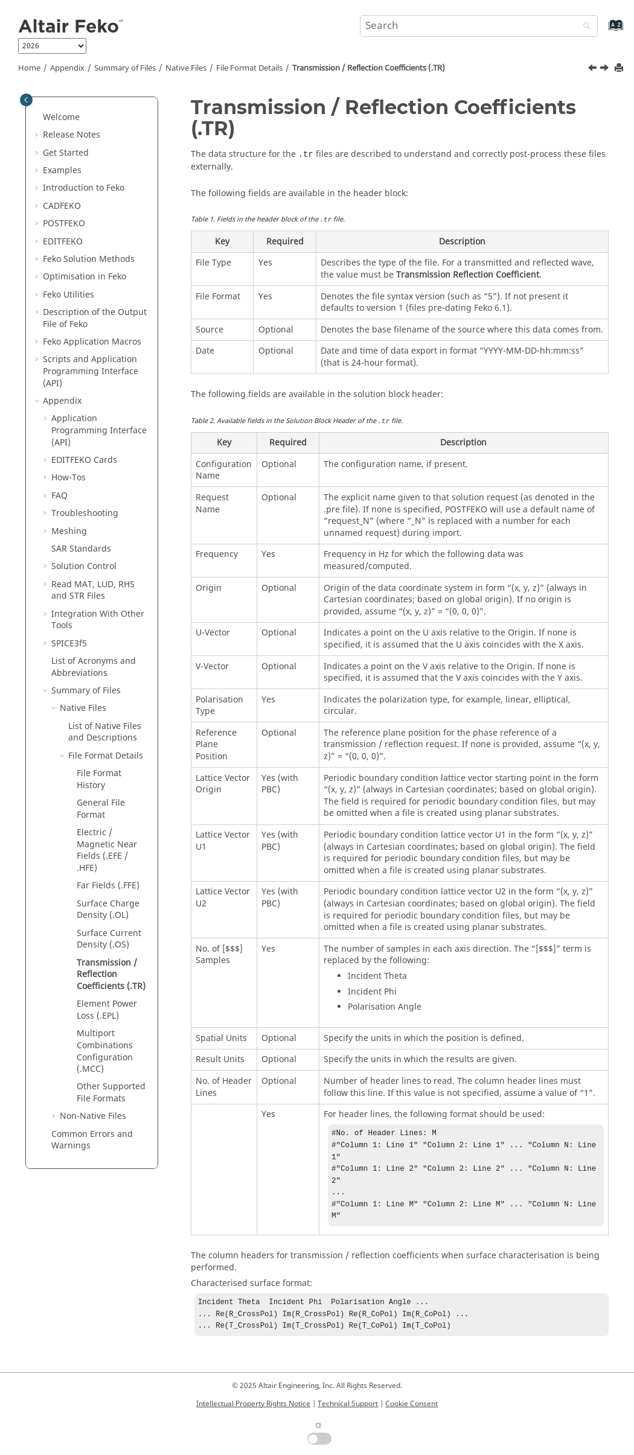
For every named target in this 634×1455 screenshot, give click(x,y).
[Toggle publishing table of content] (26, 100)
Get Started (66, 153)
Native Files (186, 68)
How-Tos (68, 477)
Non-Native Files (93, 1116)
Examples (62, 170)
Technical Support (348, 1403)
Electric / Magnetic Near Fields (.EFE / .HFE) (107, 850)
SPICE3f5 (69, 643)
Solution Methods (89, 259)
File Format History (99, 779)
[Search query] (479, 26)
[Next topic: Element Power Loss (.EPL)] (605, 69)
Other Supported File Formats (111, 1092)
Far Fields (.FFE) (108, 885)
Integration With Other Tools (97, 620)
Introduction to (83, 188)
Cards (84, 460)
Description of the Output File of (95, 318)
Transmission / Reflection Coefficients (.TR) (368, 68)
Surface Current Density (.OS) (109, 939)
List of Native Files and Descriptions (104, 732)
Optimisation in (84, 276)
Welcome (61, 117)
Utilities (68, 294)
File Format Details (249, 68)
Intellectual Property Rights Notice (253, 1403)
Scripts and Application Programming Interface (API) (90, 371)
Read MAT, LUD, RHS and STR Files (93, 590)
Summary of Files (125, 68)
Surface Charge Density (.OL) (108, 909)
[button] (38, 118)
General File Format (101, 809)
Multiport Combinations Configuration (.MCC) (105, 1051)
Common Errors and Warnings (92, 1140)
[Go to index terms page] (602, 31)
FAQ (59, 495)
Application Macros (92, 342)
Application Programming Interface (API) (99, 430)
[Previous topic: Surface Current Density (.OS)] (593, 69)
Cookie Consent (411, 1403)
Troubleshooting (84, 513)
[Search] (584, 27)
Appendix (67, 68)
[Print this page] (620, 68)
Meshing (69, 531)
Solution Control (84, 566)
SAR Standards (81, 549)
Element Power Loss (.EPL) (107, 1010)
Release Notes (71, 135)
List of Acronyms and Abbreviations (93, 667)
